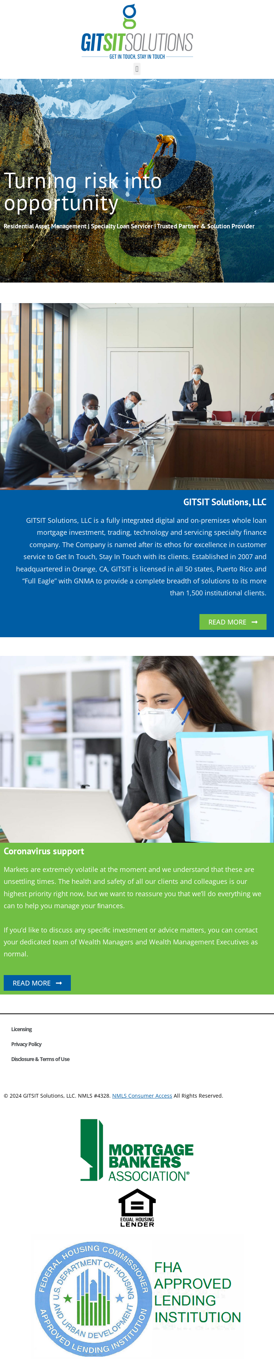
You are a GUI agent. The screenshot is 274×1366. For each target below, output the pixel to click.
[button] (137, 69)
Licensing (21, 1029)
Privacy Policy (26, 1044)
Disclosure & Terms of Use (40, 1059)
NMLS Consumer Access (142, 1095)
